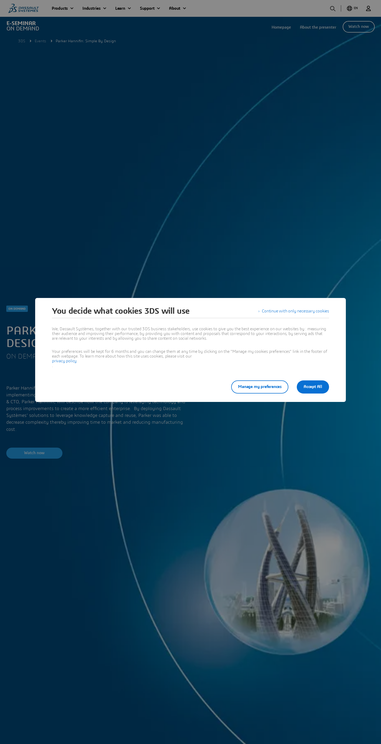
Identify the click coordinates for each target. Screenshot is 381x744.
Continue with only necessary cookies (295, 311)
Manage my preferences (260, 387)
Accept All (313, 387)
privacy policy (64, 361)
